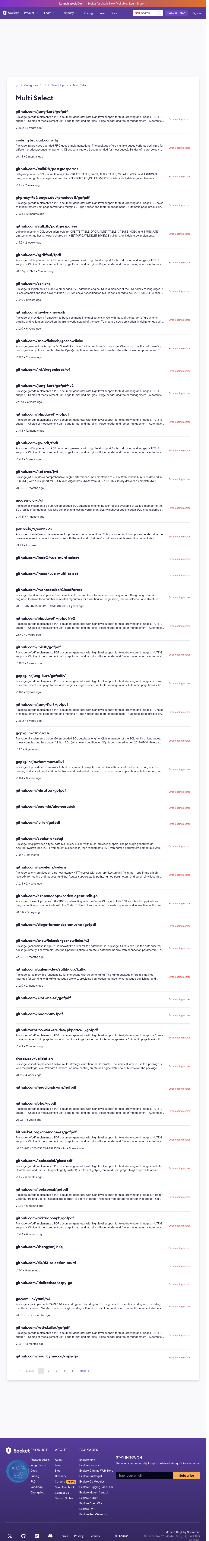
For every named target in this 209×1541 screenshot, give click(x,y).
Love (102, 13)
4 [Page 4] (64, 1370)
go (17, 85)
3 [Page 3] (56, 1370)
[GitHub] (23, 1536)
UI (44, 85)
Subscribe (186, 1475)
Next (85, 1370)
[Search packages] (148, 13)
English (121, 1535)
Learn (50, 13)
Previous (26, 1370)
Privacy (79, 1536)
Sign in (196, 13)
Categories (31, 85)
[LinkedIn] (37, 1536)
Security (95, 1536)
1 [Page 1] (40, 1370)
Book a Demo (176, 13)
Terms (64, 1536)
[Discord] (50, 1536)
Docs (114, 13)
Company (70, 13)
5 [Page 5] (72, 1370)
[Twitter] (10, 1536)
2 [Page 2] (48, 1370)
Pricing (88, 13)
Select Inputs (59, 85)
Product (31, 13)
